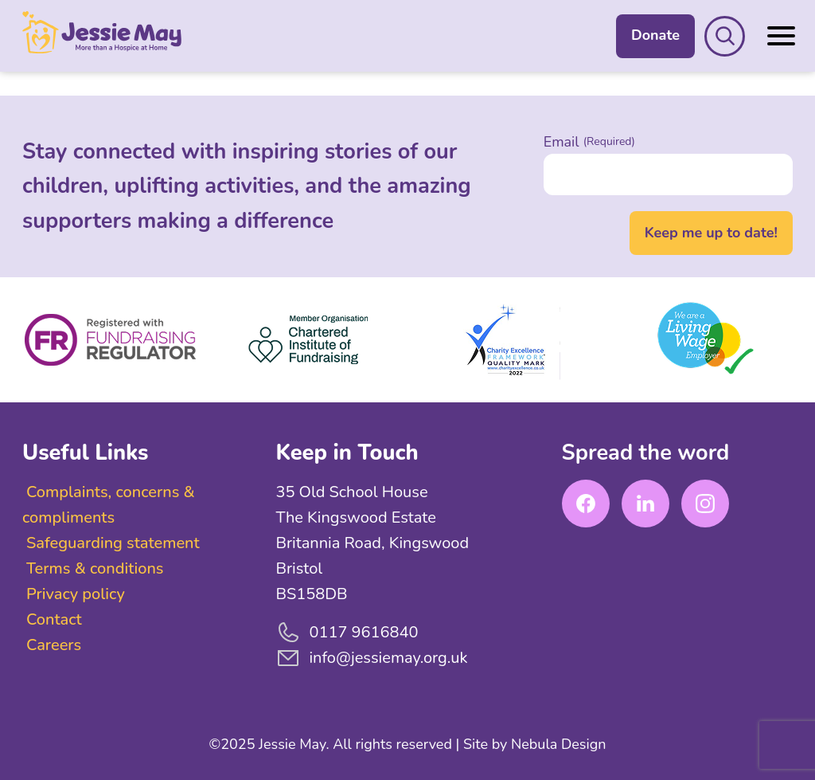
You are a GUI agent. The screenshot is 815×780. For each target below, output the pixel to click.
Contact (54, 619)
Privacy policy (75, 594)
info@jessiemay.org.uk (371, 658)
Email (589, 141)
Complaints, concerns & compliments (108, 504)
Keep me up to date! (711, 232)
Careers (53, 645)
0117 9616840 (346, 632)
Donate (655, 35)
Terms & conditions (95, 568)
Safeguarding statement (113, 543)
